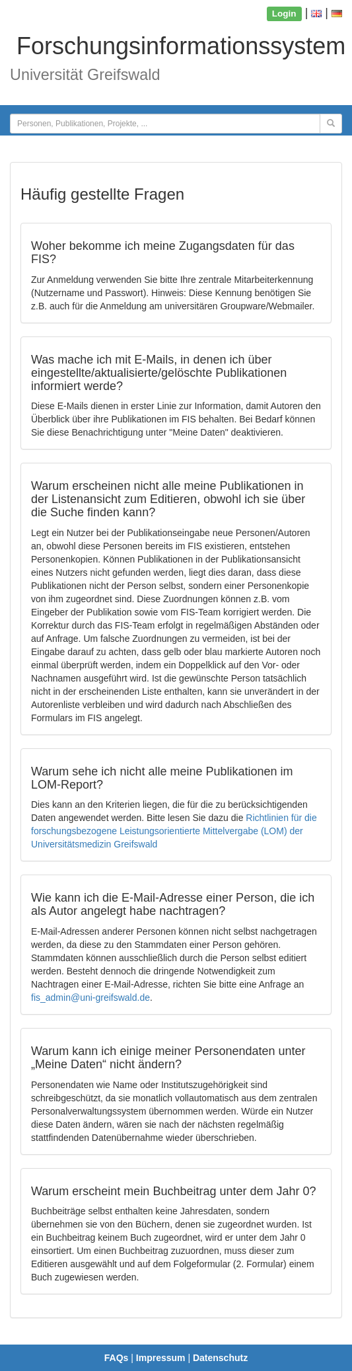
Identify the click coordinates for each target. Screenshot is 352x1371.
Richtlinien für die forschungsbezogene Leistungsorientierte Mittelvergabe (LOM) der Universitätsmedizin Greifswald (174, 830)
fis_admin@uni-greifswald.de (90, 997)
